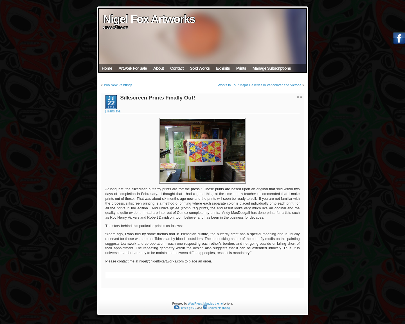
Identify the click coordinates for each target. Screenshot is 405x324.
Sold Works (200, 68)
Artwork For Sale (132, 68)
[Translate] (113, 111)
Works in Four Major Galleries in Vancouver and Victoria (259, 85)
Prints (241, 68)
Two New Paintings (118, 85)
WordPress (195, 303)
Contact (176, 68)
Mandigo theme (213, 303)
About (158, 68)
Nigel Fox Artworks (149, 19)
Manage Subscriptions (272, 68)
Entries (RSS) (185, 308)
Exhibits (223, 68)
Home (107, 68)
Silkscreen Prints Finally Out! (157, 98)
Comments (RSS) (216, 308)
